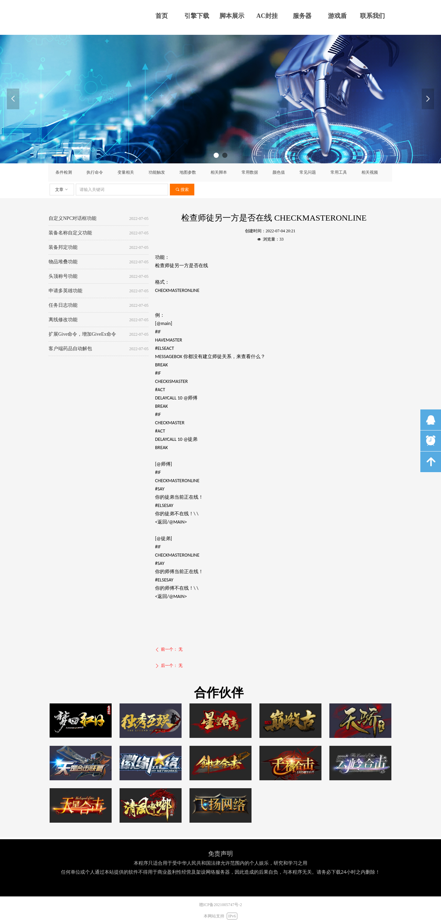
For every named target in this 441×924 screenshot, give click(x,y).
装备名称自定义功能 (70, 233)
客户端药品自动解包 (70, 349)
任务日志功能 (63, 305)
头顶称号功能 (63, 277)
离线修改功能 (63, 320)
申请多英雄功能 (65, 291)
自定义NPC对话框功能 (72, 219)
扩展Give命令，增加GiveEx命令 (82, 334)
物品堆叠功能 (63, 262)
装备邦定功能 (63, 248)
